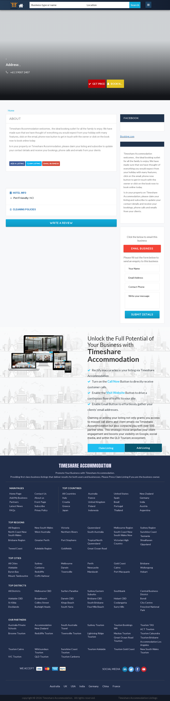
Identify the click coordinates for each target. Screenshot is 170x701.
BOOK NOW (115, 83)
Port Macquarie (122, 571)
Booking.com (127, 136)
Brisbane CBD (94, 598)
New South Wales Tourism (149, 651)
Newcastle (93, 567)
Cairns (117, 567)
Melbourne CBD (43, 591)
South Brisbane (95, 602)
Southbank (119, 591)
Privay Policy (41, 510)
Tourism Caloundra (150, 633)
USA (73, 686)
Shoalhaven (146, 540)
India (142, 502)
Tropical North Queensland (94, 542)
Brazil (116, 502)
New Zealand (146, 493)
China (105, 686)
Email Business (51, 163)
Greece (66, 506)
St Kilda (12, 602)
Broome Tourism (16, 633)
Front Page (40, 502)
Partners (14, 502)
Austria (143, 506)
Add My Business (18, 497)
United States (121, 493)
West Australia (42, 531)
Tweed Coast (15, 548)
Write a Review (61, 223)
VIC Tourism (14, 656)
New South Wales (44, 527)
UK (65, 686)
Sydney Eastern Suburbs (95, 593)
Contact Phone (136, 286)
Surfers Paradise (69, 591)
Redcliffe (39, 571)
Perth (90, 563)
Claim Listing (34, 163)
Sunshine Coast (148, 531)
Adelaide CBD (15, 598)
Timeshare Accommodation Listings (137, 697)
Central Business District (149, 593)
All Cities (13, 563)
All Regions (14, 527)
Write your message (138, 296)
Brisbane (144, 563)
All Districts (14, 591)
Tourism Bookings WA (123, 627)
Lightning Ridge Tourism (95, 635)
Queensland (93, 527)
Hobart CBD (120, 598)
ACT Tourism (147, 629)
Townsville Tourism (71, 633)
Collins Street (42, 602)
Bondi (143, 598)
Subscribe (40, 506)
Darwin (64, 567)
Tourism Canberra (70, 656)
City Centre (146, 602)
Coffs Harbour (42, 575)
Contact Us (40, 493)
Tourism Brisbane (149, 637)
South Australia (95, 531)
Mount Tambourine (18, 575)
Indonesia (93, 510)
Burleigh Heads (42, 606)
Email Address (135, 277)
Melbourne (66, 563)
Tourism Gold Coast (124, 649)
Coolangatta (120, 602)
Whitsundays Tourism (41, 651)
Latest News (16, 506)
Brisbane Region (16, 540)
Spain (117, 497)
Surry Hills (119, 606)
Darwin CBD (67, 598)
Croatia (66, 502)
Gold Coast (120, 563)
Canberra (39, 567)
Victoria (65, 527)
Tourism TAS (147, 625)
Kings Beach (67, 602)
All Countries (69, 493)
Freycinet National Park (149, 608)
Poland (91, 506)
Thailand (118, 510)
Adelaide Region (43, 548)
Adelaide (12, 567)
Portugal (118, 506)
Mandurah (92, 571)
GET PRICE (96, 83)
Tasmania (145, 536)
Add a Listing (17, 163)
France (91, 497)
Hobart (144, 571)
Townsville (66, 571)
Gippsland (145, 544)
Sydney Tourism (95, 625)
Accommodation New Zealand (43, 627)
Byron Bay (13, 571)
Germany (144, 497)
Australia (92, 493)
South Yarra (67, 606)
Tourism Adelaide (96, 649)
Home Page (15, 493)
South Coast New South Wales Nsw (123, 533)
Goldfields (66, 548)
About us (39, 497)
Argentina (145, 510)
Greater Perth (42, 540)
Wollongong (146, 567)
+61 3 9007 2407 (20, 72)
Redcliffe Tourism (44, 633)
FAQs (12, 510)
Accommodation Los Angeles (150, 643)
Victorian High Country (121, 542)
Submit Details (142, 314)
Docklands (13, 606)
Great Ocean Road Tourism (123, 639)
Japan (65, 510)
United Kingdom (96, 502)
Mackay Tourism (122, 633)
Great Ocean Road (97, 548)
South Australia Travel (69, 627)
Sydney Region (148, 527)
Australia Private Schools (17, 627)
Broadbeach (41, 598)
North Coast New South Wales (17, 533)
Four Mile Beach (95, 606)
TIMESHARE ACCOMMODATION (85, 465)
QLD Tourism (41, 656)
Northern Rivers (69, 531)
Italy (64, 497)
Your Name (134, 268)
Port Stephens (68, 540)
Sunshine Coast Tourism (69, 651)
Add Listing (143, 447)
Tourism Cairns (16, 649)
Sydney (38, 563)
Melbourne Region (123, 527)
